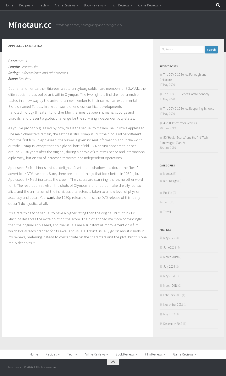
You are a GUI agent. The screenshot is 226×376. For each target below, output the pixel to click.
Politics (167, 193)
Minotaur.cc (30, 24)
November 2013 (173, 305)
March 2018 (170, 285)
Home (9, 5)
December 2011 (172, 324)
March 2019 (170, 257)
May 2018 (169, 276)
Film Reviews (120, 5)
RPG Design (170, 181)
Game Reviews (148, 5)
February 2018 (172, 295)
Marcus (167, 174)
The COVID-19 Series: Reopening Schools (188, 108)
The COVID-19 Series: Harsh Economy (186, 94)
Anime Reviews (65, 5)
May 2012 (169, 314)
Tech (42, 5)
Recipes (24, 5)
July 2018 (169, 266)
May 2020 (169, 238)
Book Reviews (93, 5)
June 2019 (169, 247)
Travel (167, 212)
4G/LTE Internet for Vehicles (180, 123)
